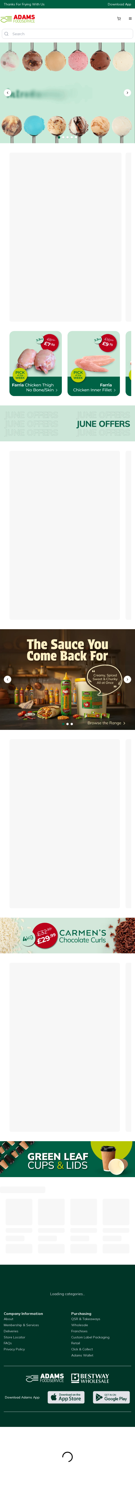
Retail (75, 1343)
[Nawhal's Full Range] (67, 679)
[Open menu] (130, 18)
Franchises (79, 1331)
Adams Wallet (82, 1355)
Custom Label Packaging (90, 1337)
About (8, 1319)
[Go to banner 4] (72, 137)
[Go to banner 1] (59, 137)
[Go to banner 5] (76, 137)
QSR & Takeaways (85, 1319)
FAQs (8, 1343)
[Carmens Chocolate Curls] (67, 936)
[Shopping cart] (119, 18)
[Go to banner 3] (67, 137)
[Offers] (67, 423)
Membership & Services (21, 1325)
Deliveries (11, 1331)
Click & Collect (82, 1349)
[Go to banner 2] (63, 137)
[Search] (6, 33)
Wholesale (79, 1325)
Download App (119, 4)
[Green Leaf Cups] (67, 1159)
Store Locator (14, 1337)
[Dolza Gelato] (67, 92)
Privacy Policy (14, 1349)
